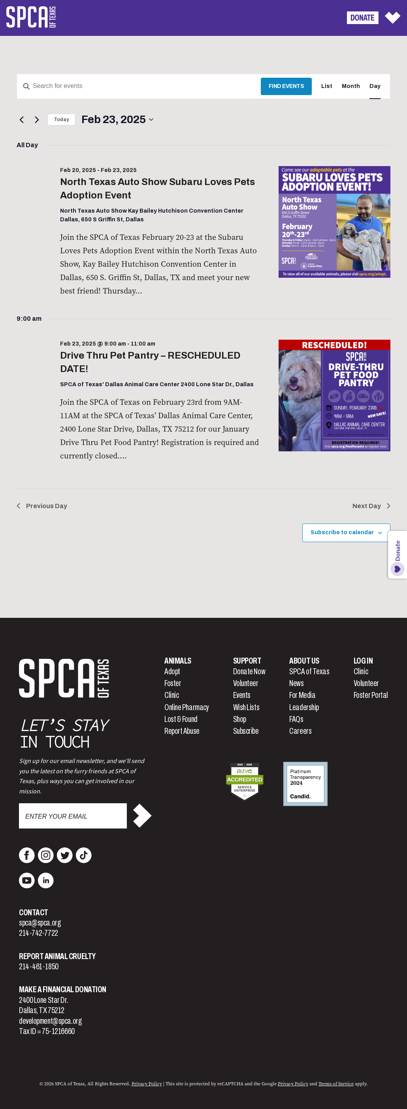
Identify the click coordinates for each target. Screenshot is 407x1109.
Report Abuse (182, 731)
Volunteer (245, 683)
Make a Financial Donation (62, 989)
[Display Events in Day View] (375, 86)
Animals (177, 661)
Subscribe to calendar (342, 532)
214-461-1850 (38, 966)
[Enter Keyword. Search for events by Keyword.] (139, 86)
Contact (33, 912)
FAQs (296, 719)
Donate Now (249, 671)
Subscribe (246, 731)
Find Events (286, 86)
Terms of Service (336, 1084)
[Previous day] (21, 119)
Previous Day (42, 506)
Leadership (304, 707)
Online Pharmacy (186, 707)
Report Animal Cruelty (57, 956)
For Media (302, 695)
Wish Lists (246, 707)
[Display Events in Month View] (351, 86)
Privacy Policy (147, 1084)
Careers (300, 731)
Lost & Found (181, 719)
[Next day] (36, 119)
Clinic (171, 695)
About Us (304, 661)
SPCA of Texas (309, 671)
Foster (172, 683)
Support (247, 661)
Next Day (371, 506)
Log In (363, 661)
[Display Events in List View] (326, 86)
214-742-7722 (38, 933)
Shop (239, 719)
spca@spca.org (39, 923)
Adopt (172, 671)
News (296, 683)
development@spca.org (50, 1021)
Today (61, 119)
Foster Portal (371, 695)
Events (242, 695)
